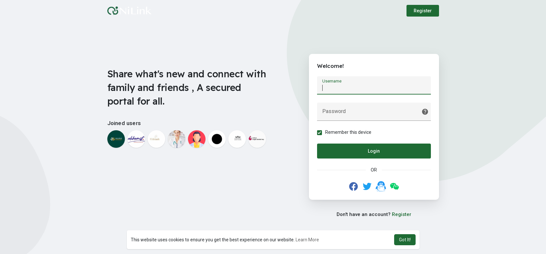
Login (374, 151)
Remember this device (348, 132)
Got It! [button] (405, 239)
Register (423, 10)
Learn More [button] (307, 239)
